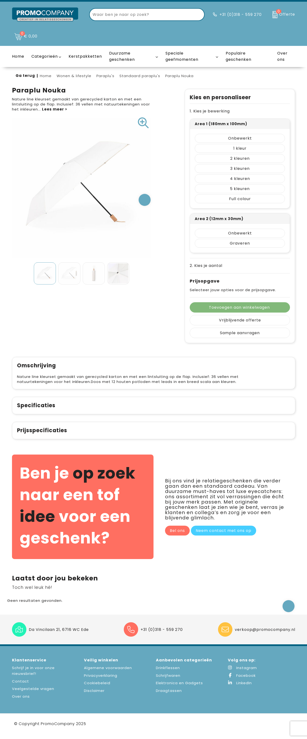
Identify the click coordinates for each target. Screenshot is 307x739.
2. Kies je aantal (206, 265)
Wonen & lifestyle (74, 75)
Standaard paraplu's (139, 75)
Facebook (242, 680)
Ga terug (25, 75)
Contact (20, 686)
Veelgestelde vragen (33, 693)
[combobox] (141, 14)
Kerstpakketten (85, 56)
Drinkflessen (168, 672)
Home (46, 75)
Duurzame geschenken (122, 56)
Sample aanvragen (240, 333)
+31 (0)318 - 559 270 (240, 14)
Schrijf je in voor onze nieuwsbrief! (33, 675)
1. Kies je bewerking (210, 111)
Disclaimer (94, 695)
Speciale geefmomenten (181, 56)
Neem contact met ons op (223, 535)
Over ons (21, 701)
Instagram (242, 672)
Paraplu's (105, 75)
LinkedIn (240, 687)
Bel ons (177, 535)
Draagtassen (169, 695)
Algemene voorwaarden (108, 672)
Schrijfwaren (168, 680)
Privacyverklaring (100, 680)
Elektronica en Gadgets (179, 687)
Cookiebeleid (97, 687)
